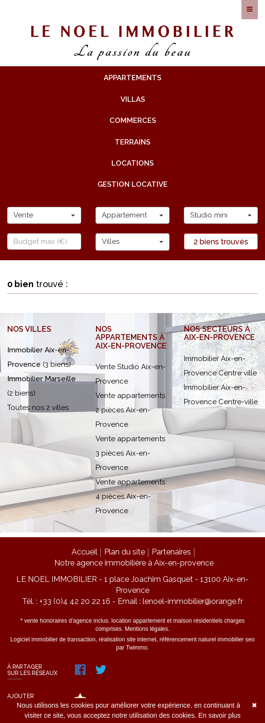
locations (132, 163)
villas (132, 99)
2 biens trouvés (220, 241)
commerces (132, 120)
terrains (132, 142)
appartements (132, 77)
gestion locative (132, 184)
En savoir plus (219, 715)
